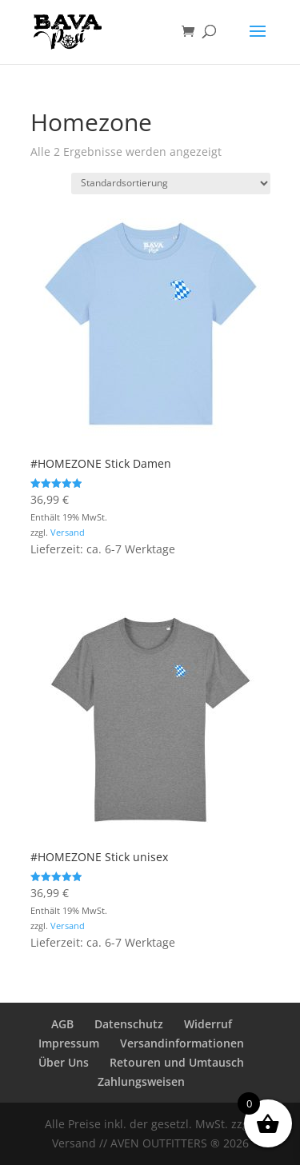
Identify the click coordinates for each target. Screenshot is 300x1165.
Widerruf (208, 1023)
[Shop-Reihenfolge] (170, 183)
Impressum (68, 1043)
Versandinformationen (182, 1043)
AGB (62, 1023)
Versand (67, 532)
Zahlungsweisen (141, 1081)
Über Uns (63, 1062)
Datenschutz (128, 1023)
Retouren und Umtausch (177, 1062)
